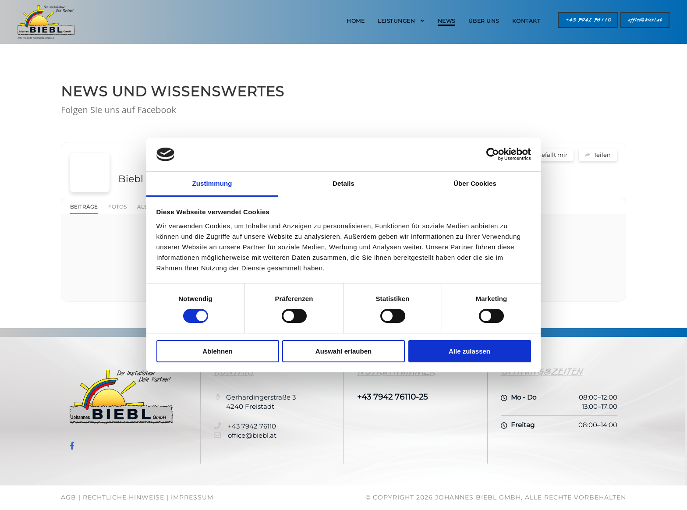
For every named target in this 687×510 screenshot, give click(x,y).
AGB (68, 497)
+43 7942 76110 (588, 20)
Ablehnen (217, 351)
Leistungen (396, 21)
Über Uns (483, 21)
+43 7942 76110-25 (392, 397)
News (446, 21)
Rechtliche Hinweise (123, 497)
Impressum (192, 497)
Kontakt (526, 21)
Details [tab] (343, 183)
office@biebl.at (645, 20)
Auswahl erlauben (343, 351)
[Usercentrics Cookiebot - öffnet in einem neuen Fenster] (492, 154)
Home (356, 21)
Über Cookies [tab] (474, 183)
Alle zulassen (469, 351)
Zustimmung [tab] (212, 183)
